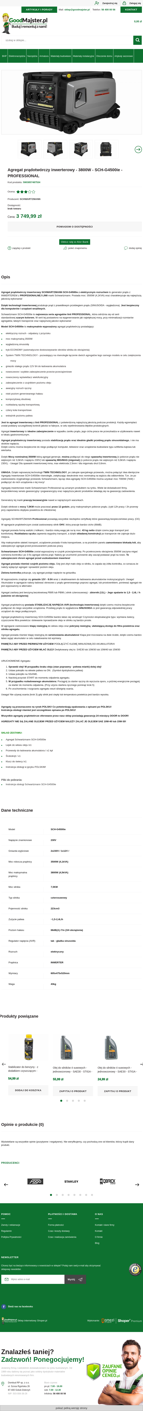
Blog (97, 1243)
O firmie (99, 1237)
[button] (61, 1101)
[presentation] (4, 1064)
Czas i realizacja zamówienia (62, 1237)
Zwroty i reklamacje (10, 1225)
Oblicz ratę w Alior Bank (74, 242)
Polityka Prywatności (11, 1237)
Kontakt (99, 1231)
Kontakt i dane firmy (104, 1225)
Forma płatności (56, 1225)
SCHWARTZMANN (30, 199)
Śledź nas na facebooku (17, 1306)
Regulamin (6, 1231)
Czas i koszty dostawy (59, 1231)
